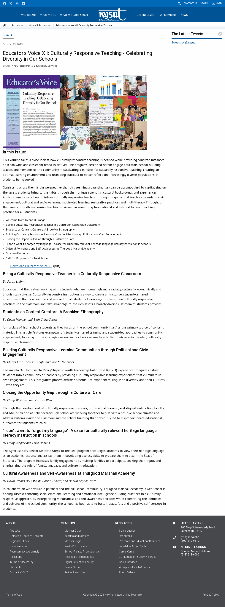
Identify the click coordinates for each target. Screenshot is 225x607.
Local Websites (19, 546)
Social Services (128, 562)
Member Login (72, 541)
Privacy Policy (210, 594)
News (184, 15)
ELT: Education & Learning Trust (137, 556)
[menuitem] (28, 14)
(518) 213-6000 (190, 537)
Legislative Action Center (133, 546)
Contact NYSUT (19, 572)
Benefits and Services (76, 535)
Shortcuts (15, 567)
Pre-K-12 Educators (75, 546)
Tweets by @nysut (183, 42)
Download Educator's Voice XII (31, 266)
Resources (17, 25)
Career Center (127, 551)
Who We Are (28, 15)
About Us (15, 530)
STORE (204, 3)
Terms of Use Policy (21, 562)
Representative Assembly (24, 551)
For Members (168, 15)
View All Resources (39, 25)
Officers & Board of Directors (27, 535)
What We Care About (74, 15)
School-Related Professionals (82, 551)
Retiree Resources (75, 572)
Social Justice (127, 530)
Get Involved (146, 15)
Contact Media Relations (195, 551)
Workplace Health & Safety (134, 567)
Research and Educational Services (139, 541)
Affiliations (16, 556)
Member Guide (72, 530)
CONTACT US (191, 3)
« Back (8, 35)
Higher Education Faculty (79, 562)
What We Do (48, 15)
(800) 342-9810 (190, 540)
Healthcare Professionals (79, 556)
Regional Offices (19, 541)
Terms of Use (14, 594)
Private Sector (72, 567)
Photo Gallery (127, 572)
